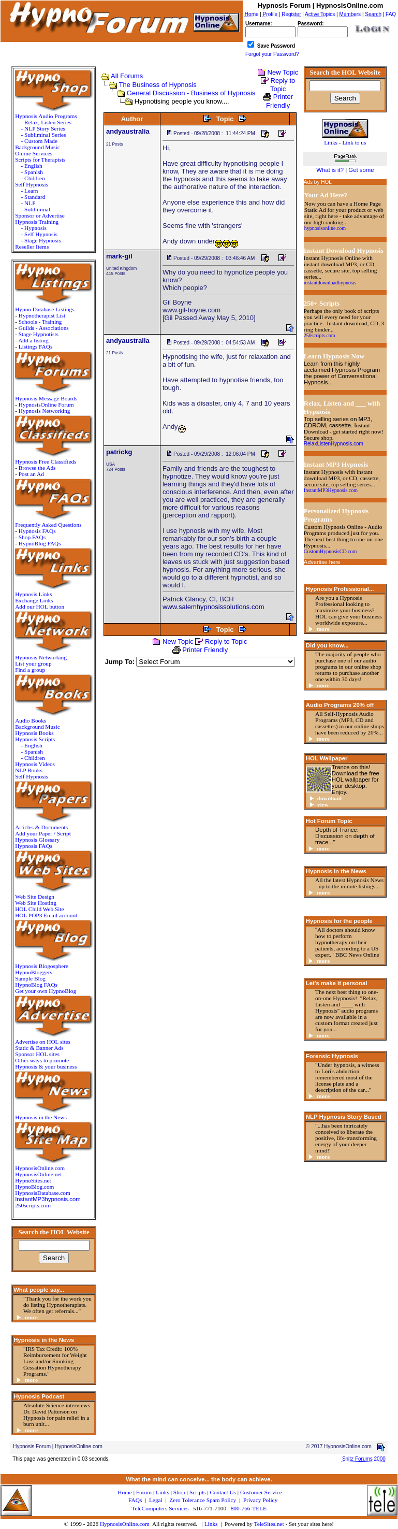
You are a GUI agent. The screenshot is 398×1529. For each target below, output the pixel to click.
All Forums (127, 76)
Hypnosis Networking (44, 411)
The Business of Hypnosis (158, 85)
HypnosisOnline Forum (46, 404)
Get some (361, 170)
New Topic (283, 72)
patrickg (119, 452)
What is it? (330, 170)
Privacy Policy (260, 1500)
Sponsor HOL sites (37, 1054)
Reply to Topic (282, 85)
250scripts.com (33, 1205)
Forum (144, 1492)
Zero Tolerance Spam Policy (202, 1500)
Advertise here (322, 562)
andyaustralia (128, 131)
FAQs (135, 1500)
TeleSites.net (270, 1524)
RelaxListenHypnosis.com (333, 443)
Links (211, 1524)
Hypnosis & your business (46, 1066)
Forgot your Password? (272, 54)
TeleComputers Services (159, 1508)
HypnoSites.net (33, 1180)
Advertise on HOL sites (42, 1041)
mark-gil (119, 256)
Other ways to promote (42, 1060)
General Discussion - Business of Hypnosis (191, 93)
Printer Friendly (205, 650)
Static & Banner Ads (39, 1048)
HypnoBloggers (33, 972)
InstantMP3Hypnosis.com (331, 490)
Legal (156, 1500)
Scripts (197, 1492)
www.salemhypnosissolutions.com (213, 607)
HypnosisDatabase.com (42, 1193)
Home (124, 1492)
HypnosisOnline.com (125, 1524)
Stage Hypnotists (38, 334)
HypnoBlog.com (34, 1187)
